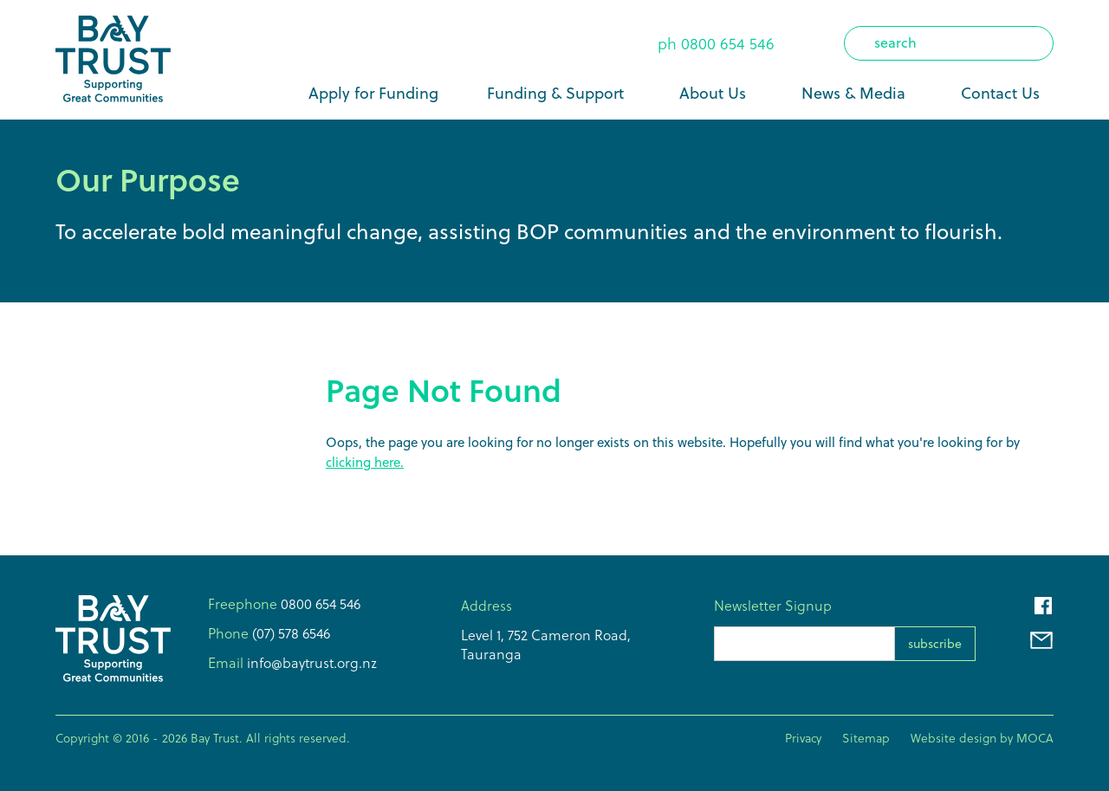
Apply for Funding (373, 93)
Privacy (803, 738)
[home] (113, 60)
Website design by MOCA (982, 738)
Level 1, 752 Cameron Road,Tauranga (546, 645)
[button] (559, 94)
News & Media (853, 93)
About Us (712, 93)
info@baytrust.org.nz (310, 662)
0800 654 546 (728, 44)
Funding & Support (555, 93)
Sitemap (866, 738)
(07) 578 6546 (289, 633)
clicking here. (365, 462)
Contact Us (1000, 93)
